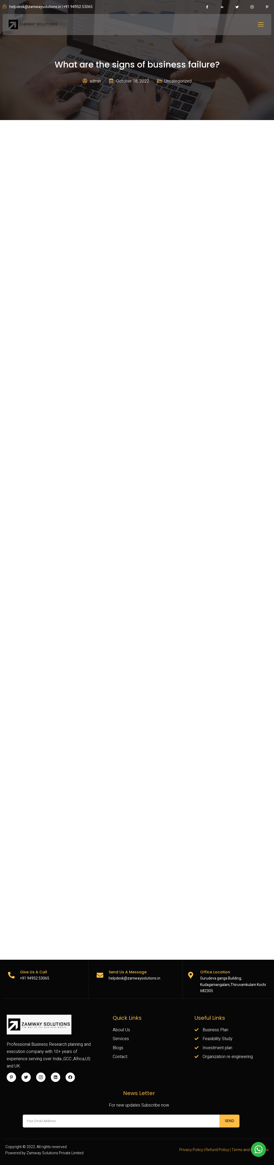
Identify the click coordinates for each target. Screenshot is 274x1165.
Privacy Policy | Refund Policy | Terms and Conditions (224, 1150)
